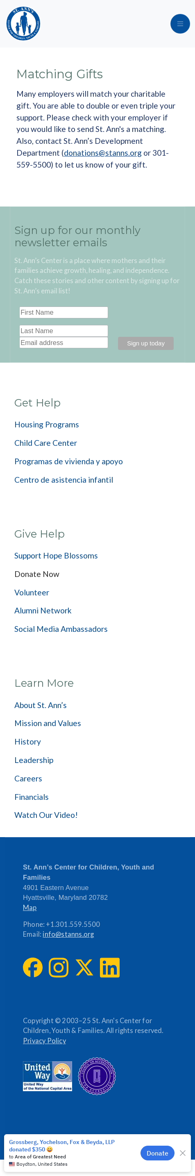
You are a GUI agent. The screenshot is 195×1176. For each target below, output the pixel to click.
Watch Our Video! (46, 815)
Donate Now (36, 574)
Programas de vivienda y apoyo (68, 461)
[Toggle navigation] (180, 24)
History (27, 741)
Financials (31, 796)
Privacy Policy (44, 1041)
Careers (28, 778)
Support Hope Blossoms (56, 555)
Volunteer (31, 592)
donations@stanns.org (103, 152)
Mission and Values (47, 723)
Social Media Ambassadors (61, 628)
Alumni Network (43, 610)
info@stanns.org (68, 934)
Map (30, 908)
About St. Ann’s (40, 705)
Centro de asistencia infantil (63, 479)
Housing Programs (46, 424)
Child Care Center (45, 442)
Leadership (33, 760)
